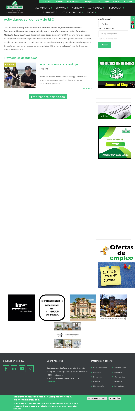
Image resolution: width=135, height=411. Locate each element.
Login (107, 1)
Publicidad (128, 1)
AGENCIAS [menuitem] (77, 8)
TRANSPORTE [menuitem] (50, 12)
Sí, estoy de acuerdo (97, 398)
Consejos (88, 1)
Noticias (59, 1)
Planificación (98, 386)
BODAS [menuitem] (90, 12)
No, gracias (115, 398)
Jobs (98, 1)
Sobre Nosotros (100, 367)
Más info (17, 408)
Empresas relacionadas (48, 97)
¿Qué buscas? (104, 19)
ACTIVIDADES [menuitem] (95, 8)
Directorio (97, 377)
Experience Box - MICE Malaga (59, 64)
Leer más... (51, 382)
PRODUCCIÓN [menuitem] (115, 8)
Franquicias (119, 386)
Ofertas (116, 1)
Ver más (86, 89)
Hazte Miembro (73, 1)
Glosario (118, 381)
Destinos (118, 372)
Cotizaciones (120, 367)
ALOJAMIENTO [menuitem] (42, 8)
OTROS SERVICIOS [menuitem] (72, 12)
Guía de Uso (119, 377)
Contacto (48, 1)
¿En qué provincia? (106, 28)
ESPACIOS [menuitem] (61, 8)
